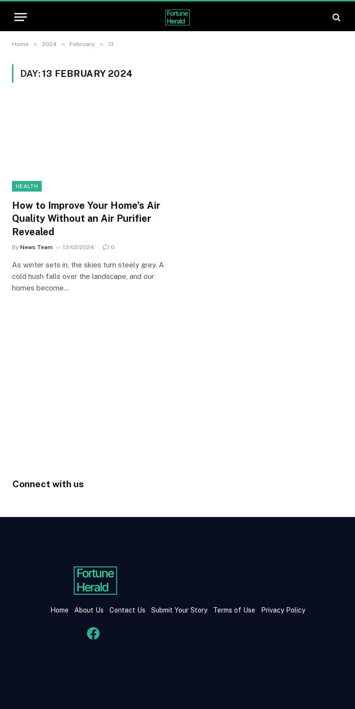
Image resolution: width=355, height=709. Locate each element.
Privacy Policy (282, 610)
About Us (89, 610)
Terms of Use (234, 610)
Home (59, 610)
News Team (36, 247)
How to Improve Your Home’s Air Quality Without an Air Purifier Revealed (86, 218)
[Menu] (20, 17)
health (27, 186)
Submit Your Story (178, 610)
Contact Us (128, 610)
